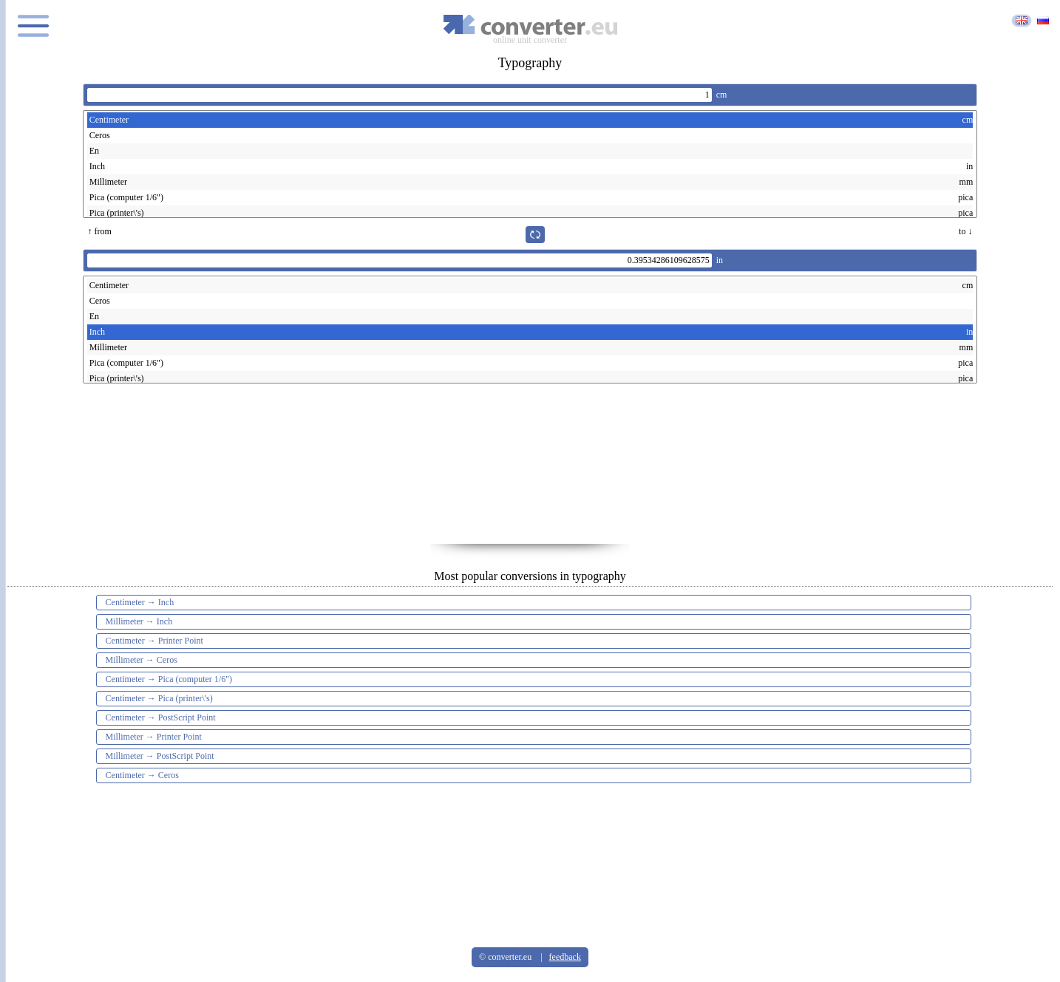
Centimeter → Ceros (142, 775)
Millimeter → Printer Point (154, 737)
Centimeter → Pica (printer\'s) (159, 698)
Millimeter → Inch (139, 621)
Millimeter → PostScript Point (160, 756)
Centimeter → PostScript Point (161, 717)
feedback (565, 957)
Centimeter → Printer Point (154, 640)
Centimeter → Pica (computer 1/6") (169, 679)
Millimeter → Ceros (141, 660)
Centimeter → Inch (140, 602)
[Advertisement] (530, 470)
